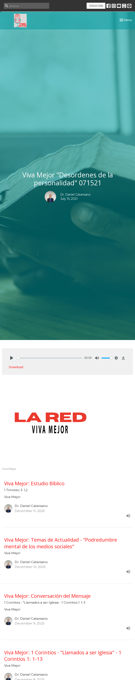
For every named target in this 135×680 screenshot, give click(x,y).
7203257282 (96, 6)
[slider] (49, 358)
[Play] (11, 358)
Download (16, 367)
